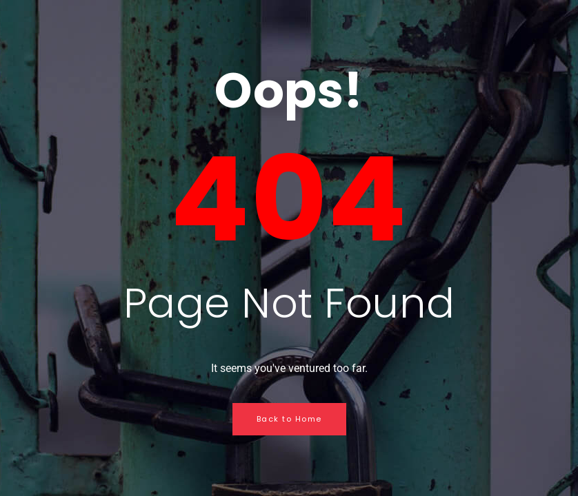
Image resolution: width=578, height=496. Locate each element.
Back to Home (289, 418)
